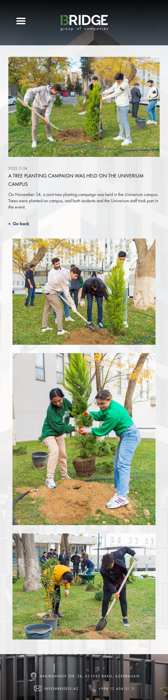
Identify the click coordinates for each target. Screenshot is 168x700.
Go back (18, 223)
